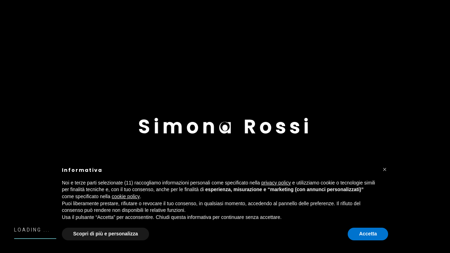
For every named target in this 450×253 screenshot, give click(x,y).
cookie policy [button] (126, 196)
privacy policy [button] (276, 183)
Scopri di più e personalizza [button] (105, 233)
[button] (384, 169)
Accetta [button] (368, 233)
